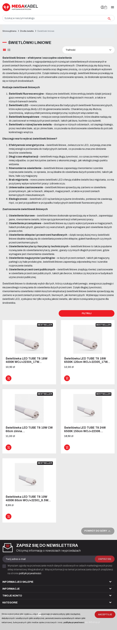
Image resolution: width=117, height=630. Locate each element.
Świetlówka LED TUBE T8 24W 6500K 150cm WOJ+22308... (85, 429)
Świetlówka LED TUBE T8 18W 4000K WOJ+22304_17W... (26, 360)
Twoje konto (12, 595)
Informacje (11, 588)
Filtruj (86, 313)
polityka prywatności (73, 622)
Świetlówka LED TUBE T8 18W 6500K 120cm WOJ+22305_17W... (87, 360)
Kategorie (10, 602)
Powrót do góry (97, 531)
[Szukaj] (58, 18)
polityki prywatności (30, 573)
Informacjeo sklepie (17, 581)
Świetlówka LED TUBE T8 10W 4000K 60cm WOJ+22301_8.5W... (28, 498)
